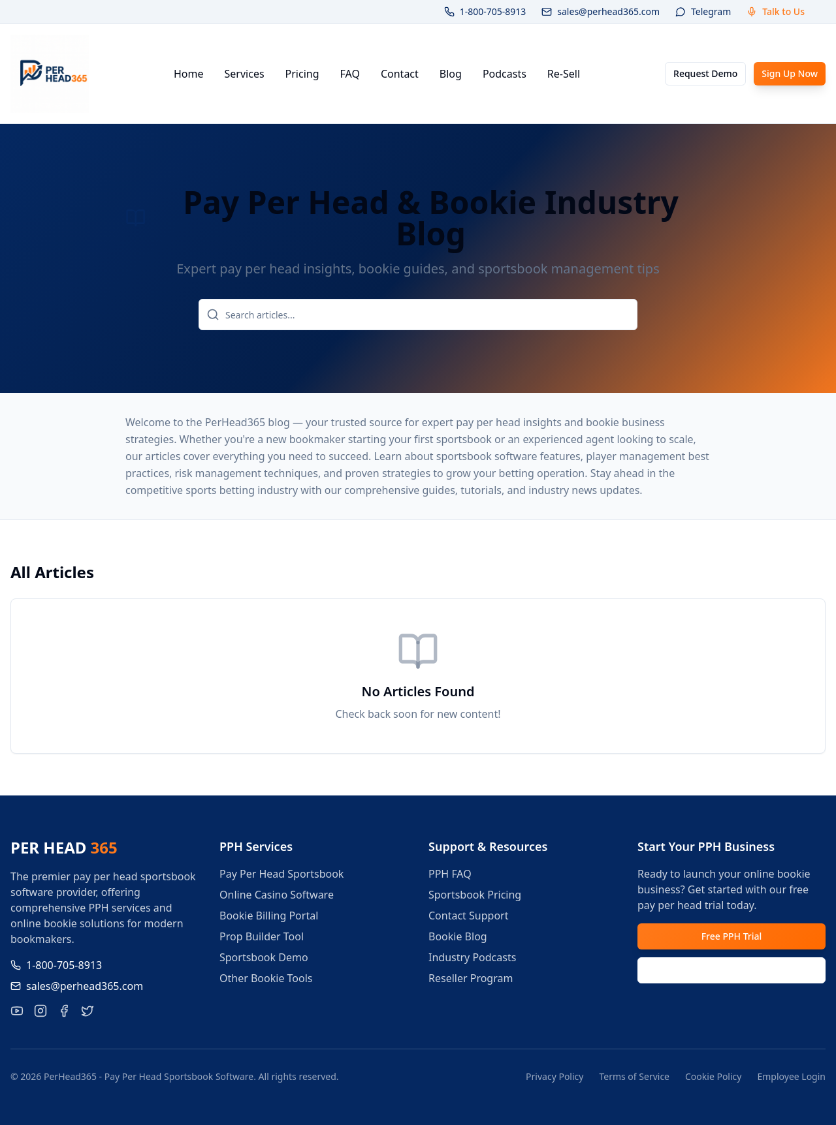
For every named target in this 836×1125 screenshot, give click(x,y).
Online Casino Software (276, 894)
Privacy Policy (554, 1076)
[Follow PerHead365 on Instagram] (40, 1010)
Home (189, 74)
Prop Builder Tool (261, 936)
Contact (400, 74)
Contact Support (468, 915)
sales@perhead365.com (600, 11)
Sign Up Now (790, 73)
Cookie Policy (713, 1076)
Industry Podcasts (472, 957)
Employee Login (791, 1076)
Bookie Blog (457, 936)
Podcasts (504, 74)
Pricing (302, 74)
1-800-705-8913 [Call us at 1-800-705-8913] (56, 965)
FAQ (350, 74)
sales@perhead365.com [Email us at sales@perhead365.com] (76, 986)
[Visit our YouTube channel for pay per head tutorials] (17, 1010)
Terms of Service (634, 1076)
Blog (451, 74)
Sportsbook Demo (263, 957)
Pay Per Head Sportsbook (281, 874)
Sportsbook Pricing (474, 894)
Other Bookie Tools (266, 978)
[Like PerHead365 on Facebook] (64, 1010)
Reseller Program (470, 978)
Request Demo (705, 73)
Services (245, 74)
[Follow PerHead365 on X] (87, 1010)
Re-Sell (563, 74)
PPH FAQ (450, 874)
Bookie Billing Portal (268, 915)
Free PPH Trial (731, 936)
